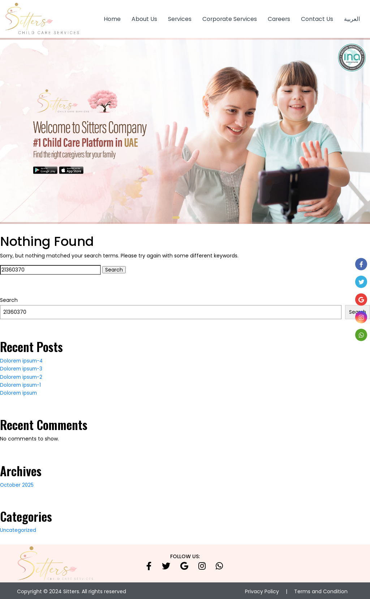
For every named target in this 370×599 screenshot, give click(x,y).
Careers (279, 18)
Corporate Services (229, 18)
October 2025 (17, 483)
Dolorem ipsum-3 (22, 367)
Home (112, 18)
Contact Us (317, 18)
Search (9, 298)
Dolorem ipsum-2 (22, 375)
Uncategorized (18, 528)
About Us (144, 18)
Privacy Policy (262, 589)
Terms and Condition (321, 589)
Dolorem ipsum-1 (21, 383)
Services (180, 18)
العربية (352, 18)
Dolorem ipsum (19, 391)
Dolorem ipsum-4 (22, 359)
